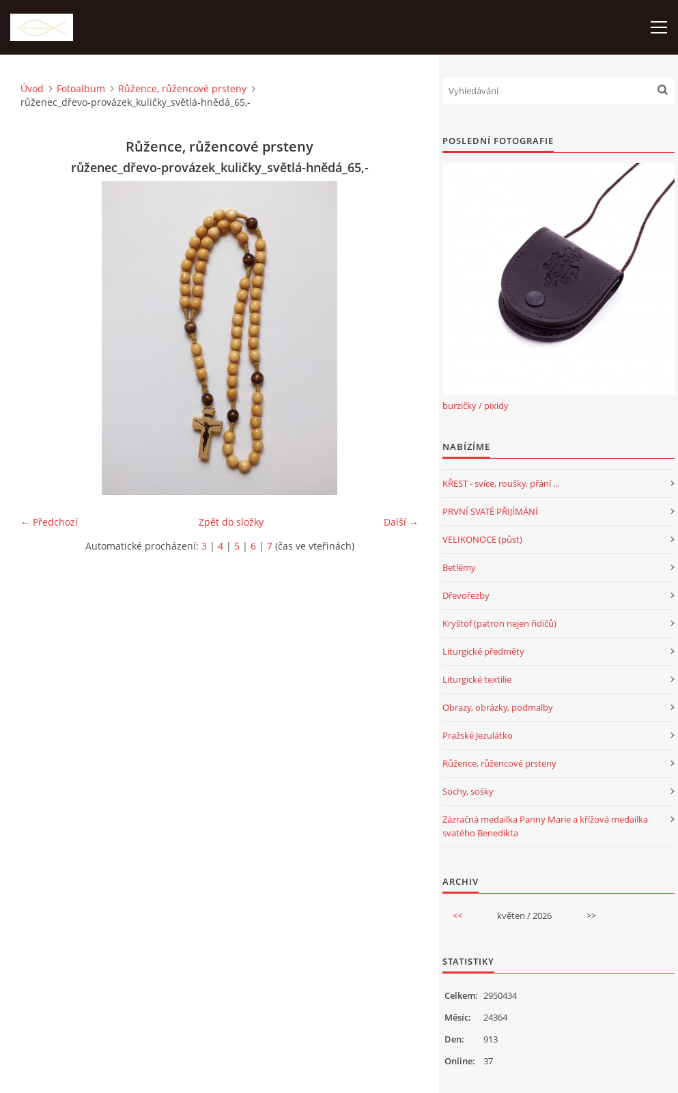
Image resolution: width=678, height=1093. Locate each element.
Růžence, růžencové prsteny (182, 88)
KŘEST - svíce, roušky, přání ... (500, 483)
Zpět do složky (231, 521)
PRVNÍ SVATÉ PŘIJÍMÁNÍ (490, 511)
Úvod (32, 88)
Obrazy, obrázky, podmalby (497, 707)
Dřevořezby (466, 595)
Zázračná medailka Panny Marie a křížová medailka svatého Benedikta (545, 826)
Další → (401, 521)
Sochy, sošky (468, 791)
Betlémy (459, 567)
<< (457, 915)
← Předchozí (49, 521)
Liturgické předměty (483, 651)
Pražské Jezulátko (477, 735)
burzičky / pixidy (475, 405)
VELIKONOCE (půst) (482, 539)
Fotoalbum (81, 88)
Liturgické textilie (476, 679)
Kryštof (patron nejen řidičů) (499, 623)
